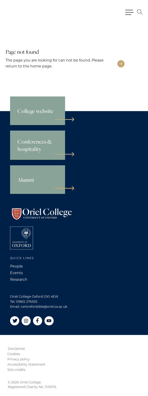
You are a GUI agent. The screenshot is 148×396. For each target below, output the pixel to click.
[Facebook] (37, 320)
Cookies (13, 354)
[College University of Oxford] (21, 238)
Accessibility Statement (26, 364)
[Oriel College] (24, 12)
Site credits (16, 370)
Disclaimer (16, 349)
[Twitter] (14, 320)
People (16, 266)
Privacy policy (18, 359)
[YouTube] (49, 320)
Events (16, 273)
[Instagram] (26, 320)
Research (18, 279)
